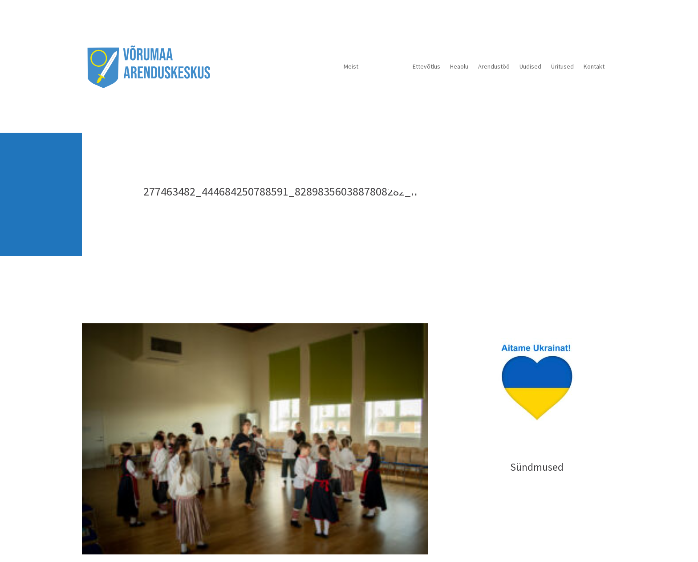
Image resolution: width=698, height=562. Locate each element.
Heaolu (459, 66)
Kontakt (594, 66)
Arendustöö (494, 66)
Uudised (530, 66)
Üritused (562, 66)
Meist (351, 66)
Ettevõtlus (426, 66)
